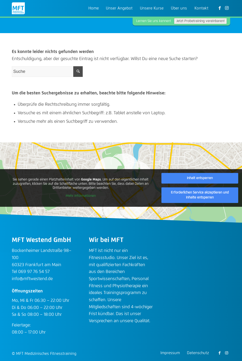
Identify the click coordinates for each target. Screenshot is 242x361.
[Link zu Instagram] (226, 8)
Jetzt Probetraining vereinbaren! (200, 21)
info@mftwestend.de (32, 279)
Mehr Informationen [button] (81, 196)
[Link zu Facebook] (219, 8)
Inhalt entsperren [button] (200, 178)
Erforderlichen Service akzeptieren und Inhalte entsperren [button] (200, 195)
